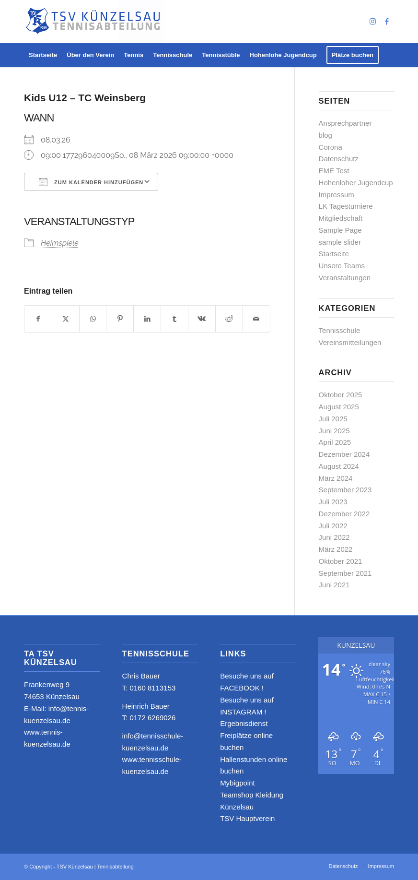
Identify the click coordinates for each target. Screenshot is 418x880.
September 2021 (345, 573)
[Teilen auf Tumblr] (174, 319)
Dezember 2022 (344, 514)
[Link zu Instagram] (372, 21)
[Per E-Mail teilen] (256, 319)
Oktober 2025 (340, 395)
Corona (330, 147)
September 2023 (345, 490)
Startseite (334, 254)
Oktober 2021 (340, 561)
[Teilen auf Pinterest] (119, 319)
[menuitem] (43, 55)
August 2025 (339, 407)
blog (325, 135)
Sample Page (340, 230)
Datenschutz (339, 159)
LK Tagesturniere (346, 206)
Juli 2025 (333, 419)
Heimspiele (60, 243)
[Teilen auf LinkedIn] (147, 319)
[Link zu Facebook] (387, 21)
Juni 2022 (334, 537)
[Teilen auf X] (65, 319)
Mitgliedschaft (341, 218)
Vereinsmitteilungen (350, 342)
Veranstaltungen (345, 278)
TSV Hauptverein (247, 818)
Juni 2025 (334, 431)
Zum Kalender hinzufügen (91, 182)
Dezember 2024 (344, 454)
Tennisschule (339, 330)
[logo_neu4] (94, 21)
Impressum (336, 194)
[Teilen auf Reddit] (229, 319)
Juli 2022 (333, 526)
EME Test (334, 170)
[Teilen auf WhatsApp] (93, 319)
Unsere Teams (342, 266)
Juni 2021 (334, 585)
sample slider (340, 242)
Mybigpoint (237, 783)
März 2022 (336, 549)
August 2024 (339, 466)
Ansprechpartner (345, 123)
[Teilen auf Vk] (201, 319)
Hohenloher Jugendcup (356, 182)
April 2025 (335, 442)
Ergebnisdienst (243, 723)
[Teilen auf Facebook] (38, 319)
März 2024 (336, 478)
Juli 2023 (333, 502)
